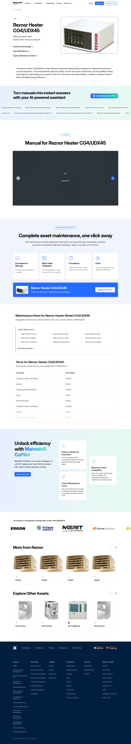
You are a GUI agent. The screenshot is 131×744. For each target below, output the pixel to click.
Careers (51, 670)
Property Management (38, 682)
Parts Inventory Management (18, 692)
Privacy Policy (106, 678)
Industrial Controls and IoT (20, 676)
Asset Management (19, 687)
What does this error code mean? (95, 113)
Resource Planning (19, 728)
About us (51, 666)
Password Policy (107, 682)
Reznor (19, 10)
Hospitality (34, 693)
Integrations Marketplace (17, 682)
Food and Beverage (37, 670)
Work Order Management (17, 711)
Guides (69, 682)
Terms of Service (107, 674)
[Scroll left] (110, 552)
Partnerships (53, 674)
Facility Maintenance (19, 702)
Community (70, 690)
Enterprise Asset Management (18, 671)
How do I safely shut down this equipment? (69, 113)
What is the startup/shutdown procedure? (107, 118)
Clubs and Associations (38, 674)
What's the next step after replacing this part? (40, 113)
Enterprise (50, 3)
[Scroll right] (116, 552)
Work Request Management (17, 723)
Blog (68, 678)
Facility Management (37, 690)
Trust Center (106, 670)
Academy (69, 674)
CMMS (15, 666)
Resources (63, 648)
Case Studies (71, 666)
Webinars (70, 686)
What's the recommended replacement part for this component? (73, 118)
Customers (26, 648)
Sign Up (99, 3)
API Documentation (73, 697)
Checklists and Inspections (18, 697)
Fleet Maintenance (37, 686)
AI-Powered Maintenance (17, 717)
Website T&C (106, 697)
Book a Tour (111, 3)
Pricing (59, 3)
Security (104, 666)
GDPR (104, 690)
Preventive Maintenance (21, 706)
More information (24, 83)
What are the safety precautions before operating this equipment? (31, 118)
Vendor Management (19, 732)
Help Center (88, 666)
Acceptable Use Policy (109, 693)
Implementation (89, 670)
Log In (91, 3)
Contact (86, 674)
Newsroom (52, 678)
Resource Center (72, 670)
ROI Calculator (71, 693)
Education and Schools (38, 678)
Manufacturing (35, 666)
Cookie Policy (106, 686)
